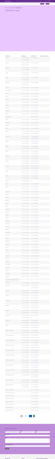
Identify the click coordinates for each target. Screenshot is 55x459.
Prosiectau (30, 1)
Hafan (16, 1)
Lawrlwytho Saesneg (24, 59)
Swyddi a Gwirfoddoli (39, 1)
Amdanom (20, 1)
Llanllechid (14, 7)
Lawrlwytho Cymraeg (24, 57)
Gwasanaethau (34, 1)
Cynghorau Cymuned (25, 1)
